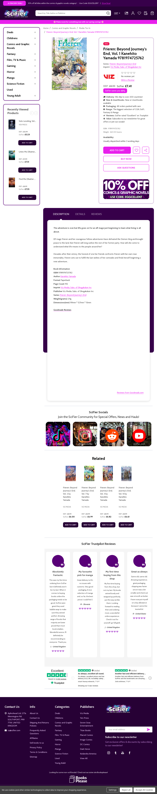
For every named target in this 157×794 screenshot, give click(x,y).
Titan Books (85, 730)
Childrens (12, 38)
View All (84, 758)
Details (80, 214)
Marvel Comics (86, 735)
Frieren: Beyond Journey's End (73, 295)
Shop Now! (106, 3)
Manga (10, 77)
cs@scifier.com (14, 730)
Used (10, 89)
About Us (34, 713)
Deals (10, 32)
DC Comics (85, 744)
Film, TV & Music (16, 59)
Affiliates (34, 738)
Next (36, 113)
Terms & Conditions (38, 752)
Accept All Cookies (144, 789)
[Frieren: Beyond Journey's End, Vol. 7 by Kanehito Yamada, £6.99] (89, 473)
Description (61, 214)
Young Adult (14, 95)
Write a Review (127, 80)
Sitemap (33, 757)
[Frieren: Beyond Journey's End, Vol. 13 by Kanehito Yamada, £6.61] (126, 473)
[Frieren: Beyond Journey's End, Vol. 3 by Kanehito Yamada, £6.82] (107, 473)
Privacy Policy (36, 747)
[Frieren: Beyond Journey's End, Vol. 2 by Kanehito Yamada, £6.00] (70, 473)
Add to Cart (27, 143)
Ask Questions (126, 167)
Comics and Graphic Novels (18, 46)
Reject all (126, 789)
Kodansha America (88, 753)
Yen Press (23, 125)
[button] (126, 189)
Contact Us (35, 718)
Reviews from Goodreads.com (130, 392)
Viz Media (84, 713)
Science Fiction (15, 83)
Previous (32, 113)
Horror (11, 71)
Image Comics (86, 739)
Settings (113, 789)
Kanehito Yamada (68, 276)
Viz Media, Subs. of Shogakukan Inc (76, 287)
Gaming (11, 65)
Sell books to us (37, 743)
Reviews (96, 214)
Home (46, 28)
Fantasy (11, 54)
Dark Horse (85, 749)
